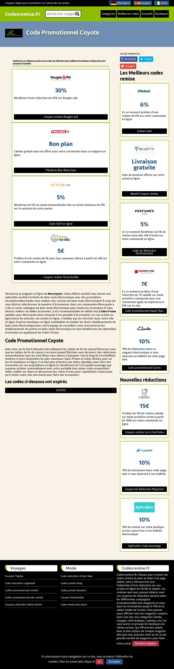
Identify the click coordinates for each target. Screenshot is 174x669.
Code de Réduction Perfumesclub (144, 252)
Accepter (114, 661)
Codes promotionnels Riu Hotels (24, 597)
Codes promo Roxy (71, 583)
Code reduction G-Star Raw (76, 576)
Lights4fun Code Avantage (144, 546)
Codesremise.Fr (22, 14)
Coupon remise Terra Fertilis (61, 277)
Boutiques (161, 13)
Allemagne (120, 3)
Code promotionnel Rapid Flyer (144, 310)
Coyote (61, 390)
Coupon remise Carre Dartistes (144, 432)
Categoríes (108, 13)
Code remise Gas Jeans (74, 604)
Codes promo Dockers (73, 590)
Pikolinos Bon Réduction (61, 170)
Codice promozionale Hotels (21, 590)
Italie (161, 3)
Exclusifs (147, 13)
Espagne (142, 3)
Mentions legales (145, 643)
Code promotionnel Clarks (144, 367)
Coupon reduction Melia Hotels (23, 604)
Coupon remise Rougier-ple (61, 116)
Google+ (128, 66)
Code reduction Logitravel (20, 583)
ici (99, 661)
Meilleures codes (128, 13)
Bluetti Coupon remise (144, 193)
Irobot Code (144, 131)
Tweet (146, 59)
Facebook (128, 59)
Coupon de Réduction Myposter (144, 489)
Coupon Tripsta (14, 576)
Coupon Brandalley (72, 597)
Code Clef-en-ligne (61, 223)
